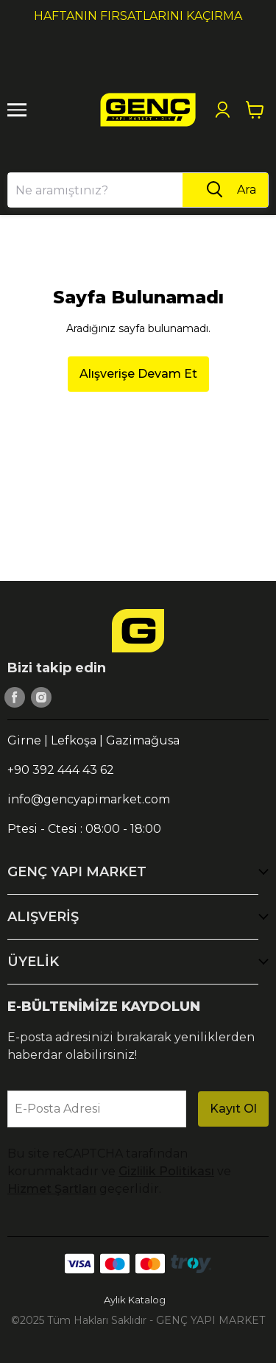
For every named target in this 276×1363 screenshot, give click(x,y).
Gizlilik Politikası (166, 1171)
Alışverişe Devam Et (138, 374)
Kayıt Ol (233, 1109)
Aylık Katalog (135, 1300)
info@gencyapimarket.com (88, 799)
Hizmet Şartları (51, 1189)
